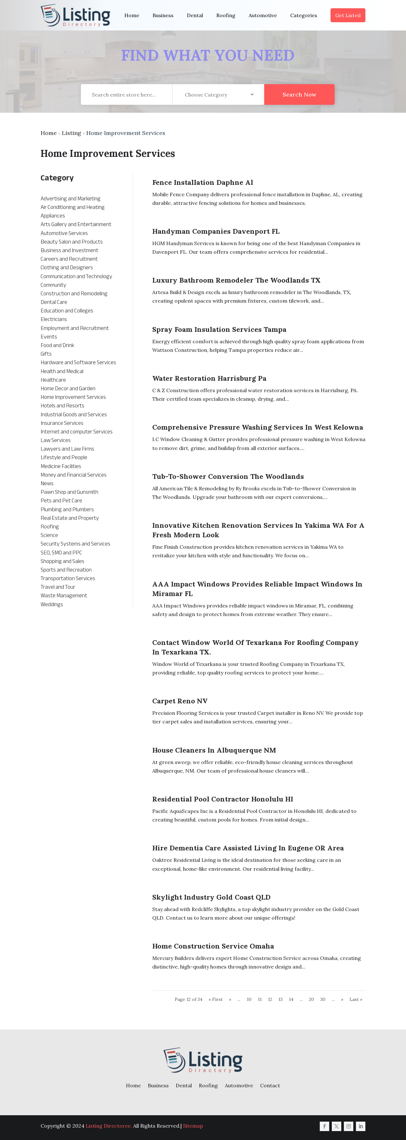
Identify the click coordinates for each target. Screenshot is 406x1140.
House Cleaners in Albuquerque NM (214, 750)
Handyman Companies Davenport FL (215, 231)
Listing (71, 133)
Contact (270, 1085)
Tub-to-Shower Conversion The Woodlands (228, 476)
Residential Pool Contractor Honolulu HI (222, 799)
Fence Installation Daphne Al (202, 182)
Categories (303, 15)
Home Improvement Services (125, 133)
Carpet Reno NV (179, 700)
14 (291, 999)
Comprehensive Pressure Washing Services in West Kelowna (257, 427)
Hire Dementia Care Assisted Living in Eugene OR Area (248, 847)
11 (260, 999)
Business (163, 15)
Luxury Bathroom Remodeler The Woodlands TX (236, 280)
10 (249, 999)
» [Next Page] (342, 999)
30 (322, 999)
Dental (195, 15)
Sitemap (193, 1126)
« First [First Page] (216, 999)
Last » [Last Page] (356, 999)
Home (131, 15)
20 (311, 999)
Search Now (299, 106)
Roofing (225, 15)
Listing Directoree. (109, 1126)
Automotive (263, 15)
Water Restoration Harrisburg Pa (209, 378)
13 (280, 999)
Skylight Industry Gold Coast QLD (211, 897)
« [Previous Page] (230, 999)
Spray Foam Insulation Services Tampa (219, 329)
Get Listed (348, 15)
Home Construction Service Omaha (213, 946)
